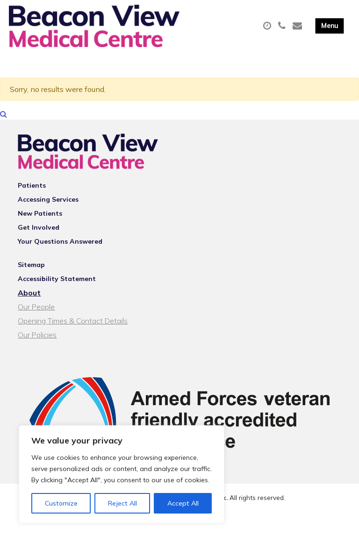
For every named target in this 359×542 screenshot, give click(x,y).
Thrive (212, 528)
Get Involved (38, 248)
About (29, 313)
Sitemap (31, 286)
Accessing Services (48, 220)
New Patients (40, 234)
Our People (36, 327)
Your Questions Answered (60, 262)
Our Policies (37, 355)
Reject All (122, 503)
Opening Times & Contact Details (73, 341)
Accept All (183, 503)
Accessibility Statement (57, 300)
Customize (61, 503)
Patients (32, 206)
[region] (121, 474)
